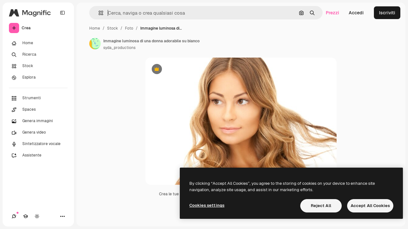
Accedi (356, 13)
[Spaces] (38, 110)
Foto (129, 28)
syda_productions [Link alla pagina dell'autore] (119, 47)
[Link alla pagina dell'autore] (95, 43)
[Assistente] (38, 155)
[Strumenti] (38, 98)
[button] (98, 12)
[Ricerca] (38, 55)
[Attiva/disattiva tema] (37, 216)
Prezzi (332, 13)
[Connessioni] (14, 216)
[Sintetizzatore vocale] (38, 144)
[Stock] (38, 66)
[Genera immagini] (38, 121)
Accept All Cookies (370, 205)
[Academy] (25, 216)
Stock (112, 28)
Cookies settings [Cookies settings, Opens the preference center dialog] (206, 205)
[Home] (38, 43)
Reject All (321, 205)
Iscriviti (387, 13)
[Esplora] (38, 78)
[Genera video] (38, 133)
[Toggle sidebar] (62, 13)
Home (94, 28)
